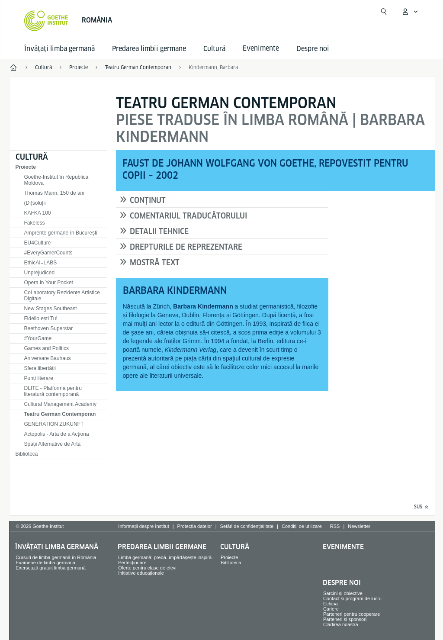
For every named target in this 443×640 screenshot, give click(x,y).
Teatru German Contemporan (60, 414)
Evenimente (343, 547)
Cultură (214, 48)
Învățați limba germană (59, 48)
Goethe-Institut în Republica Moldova (56, 180)
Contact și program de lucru (352, 598)
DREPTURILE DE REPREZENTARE (186, 246)
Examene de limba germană (45, 562)
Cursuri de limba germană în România (56, 557)
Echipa (330, 603)
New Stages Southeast (50, 309)
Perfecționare (132, 562)
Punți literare (38, 378)
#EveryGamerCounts (48, 253)
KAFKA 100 (37, 213)
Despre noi (312, 48)
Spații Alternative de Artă (52, 444)
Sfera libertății (40, 368)
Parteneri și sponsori (344, 619)
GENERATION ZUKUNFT (54, 424)
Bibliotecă (27, 454)
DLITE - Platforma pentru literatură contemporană (53, 391)
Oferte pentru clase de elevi (147, 567)
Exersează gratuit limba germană (50, 567)
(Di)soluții (35, 203)
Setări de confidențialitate (247, 526)
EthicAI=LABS (40, 263)
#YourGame (38, 338)
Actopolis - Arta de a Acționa (56, 434)
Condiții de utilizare (302, 526)
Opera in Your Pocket (48, 283)
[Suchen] (383, 11)
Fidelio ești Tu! (41, 318)
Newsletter (359, 526)
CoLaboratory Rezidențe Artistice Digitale (62, 295)
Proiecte (26, 167)
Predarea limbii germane (149, 48)
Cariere (331, 608)
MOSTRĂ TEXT (155, 262)
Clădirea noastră (340, 624)
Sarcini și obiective (343, 593)
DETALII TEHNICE (159, 231)
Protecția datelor (194, 526)
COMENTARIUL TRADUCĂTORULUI (188, 215)
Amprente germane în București (60, 233)
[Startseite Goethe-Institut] (46, 20)
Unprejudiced (39, 273)
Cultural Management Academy (60, 404)
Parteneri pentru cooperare (351, 614)
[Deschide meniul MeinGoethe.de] (410, 11)
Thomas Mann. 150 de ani (54, 193)
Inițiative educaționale (141, 573)
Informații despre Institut (143, 526)
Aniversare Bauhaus (47, 358)
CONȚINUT (148, 200)
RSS (335, 526)
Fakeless (34, 223)
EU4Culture (37, 243)
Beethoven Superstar (48, 328)
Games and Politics (46, 348)
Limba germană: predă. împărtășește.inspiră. (165, 557)
